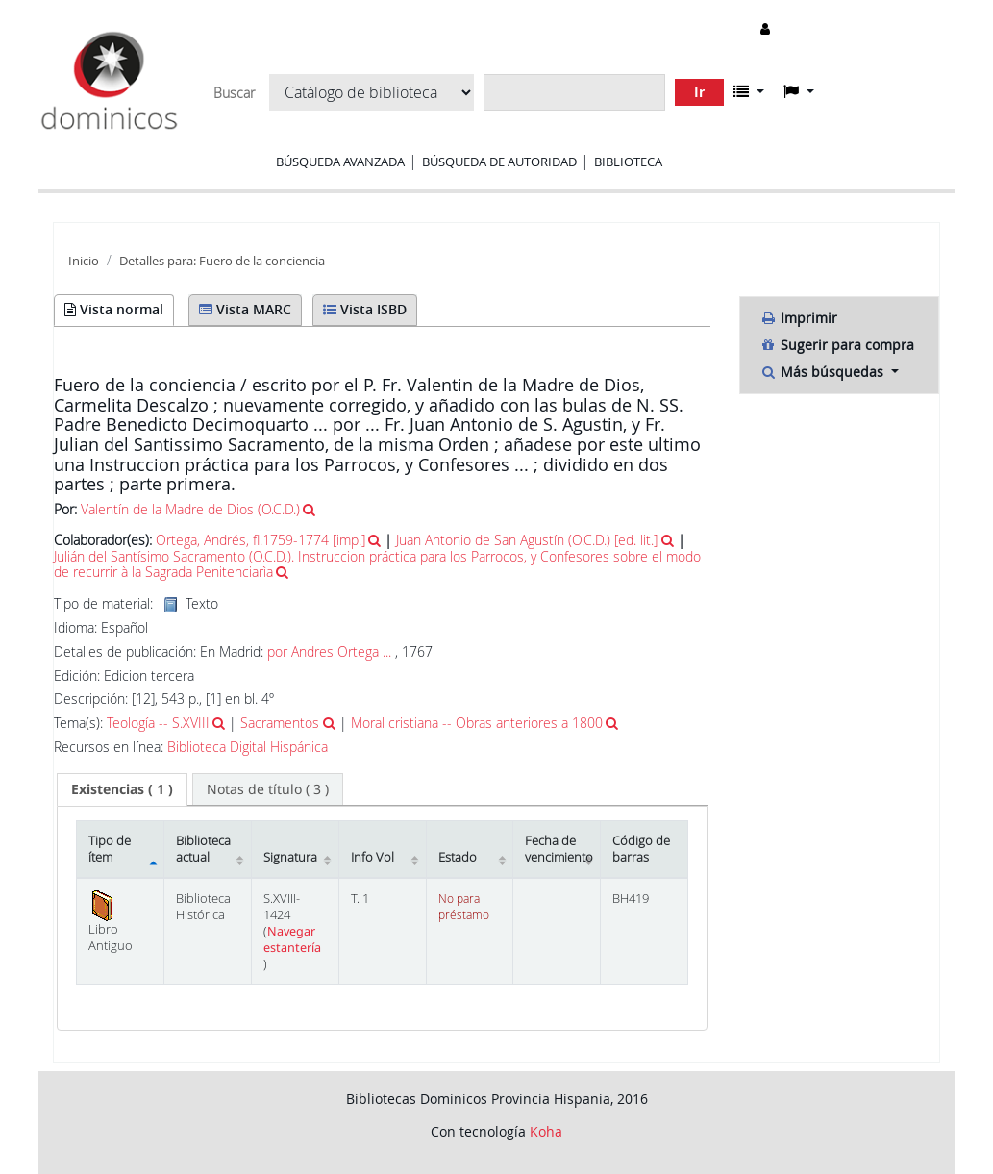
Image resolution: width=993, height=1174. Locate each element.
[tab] (122, 789)
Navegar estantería (292, 939)
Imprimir (798, 318)
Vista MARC (245, 309)
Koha (546, 1131)
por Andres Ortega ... (329, 651)
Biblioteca (628, 161)
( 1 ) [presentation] (122, 789)
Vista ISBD (365, 309)
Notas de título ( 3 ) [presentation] (268, 789)
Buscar (234, 93)
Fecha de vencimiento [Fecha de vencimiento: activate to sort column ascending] (559, 849)
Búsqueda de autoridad (499, 161)
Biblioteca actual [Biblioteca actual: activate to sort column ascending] (203, 849)
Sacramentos (279, 722)
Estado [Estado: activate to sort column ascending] (457, 857)
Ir (699, 92)
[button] (748, 91)
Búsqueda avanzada (340, 161)
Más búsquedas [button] (823, 371)
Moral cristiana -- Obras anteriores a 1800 (477, 722)
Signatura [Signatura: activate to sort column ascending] (290, 857)
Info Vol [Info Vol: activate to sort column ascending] (372, 857)
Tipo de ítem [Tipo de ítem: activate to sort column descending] (109, 849)
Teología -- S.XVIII (158, 722)
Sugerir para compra (836, 345)
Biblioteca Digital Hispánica (247, 747)
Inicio (83, 261)
